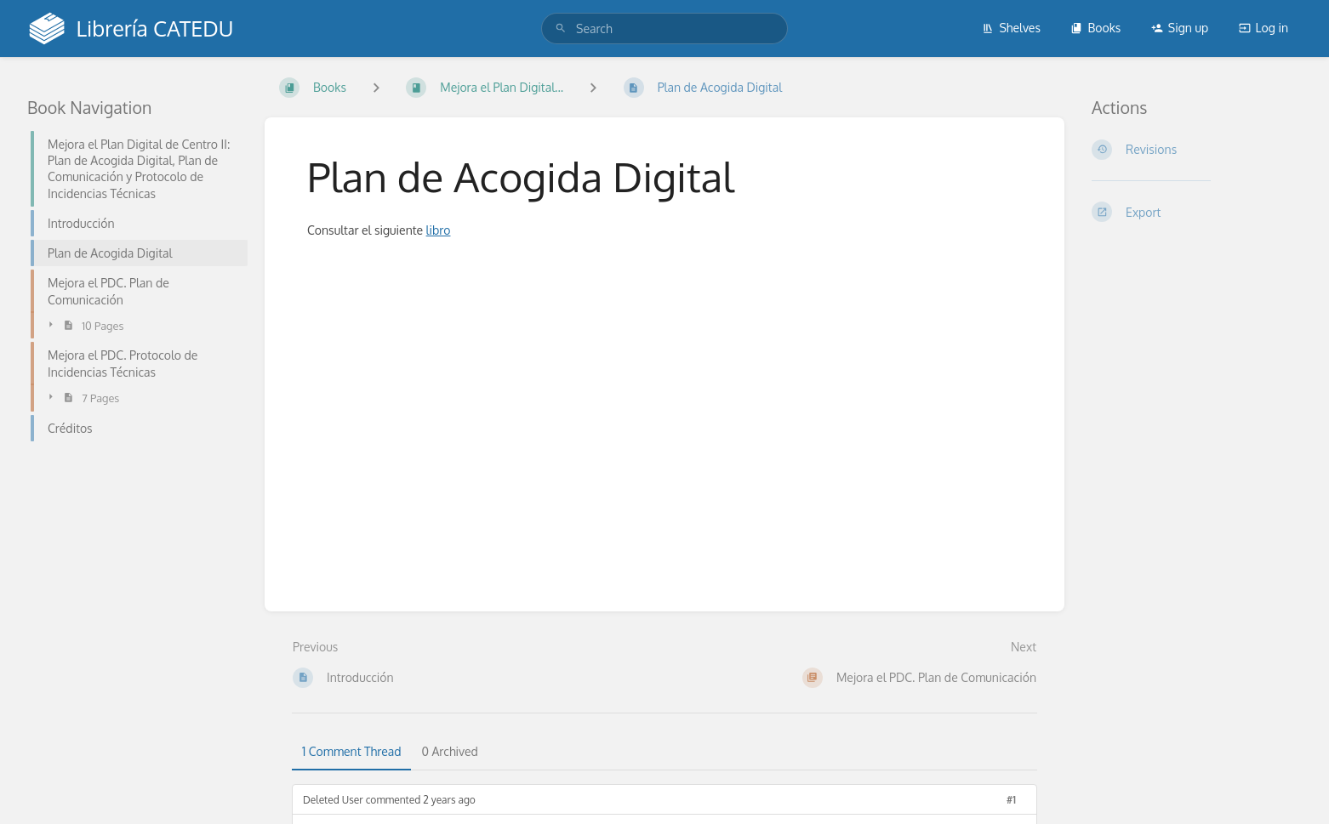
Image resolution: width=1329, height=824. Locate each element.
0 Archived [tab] (449, 751)
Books (1095, 27)
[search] (664, 28)
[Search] (561, 28)
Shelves (1011, 27)
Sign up (1179, 27)
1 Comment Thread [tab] (351, 751)
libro (438, 230)
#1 (1011, 799)
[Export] (1196, 211)
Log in (1263, 27)
